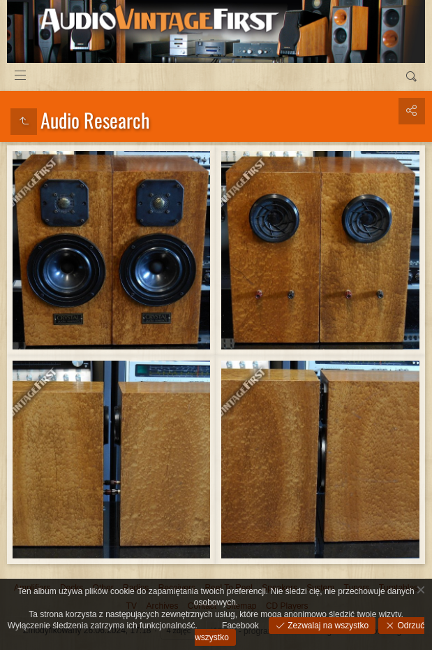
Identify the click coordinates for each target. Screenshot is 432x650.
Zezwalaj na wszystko (326, 625)
